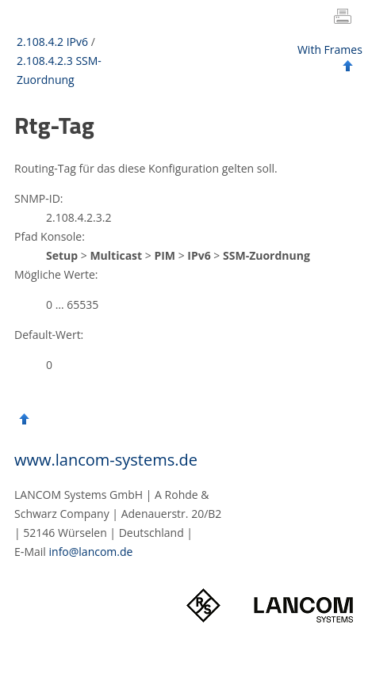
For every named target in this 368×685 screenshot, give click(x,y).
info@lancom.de (91, 551)
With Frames (329, 49)
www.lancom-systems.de (105, 459)
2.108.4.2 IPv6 (52, 41)
